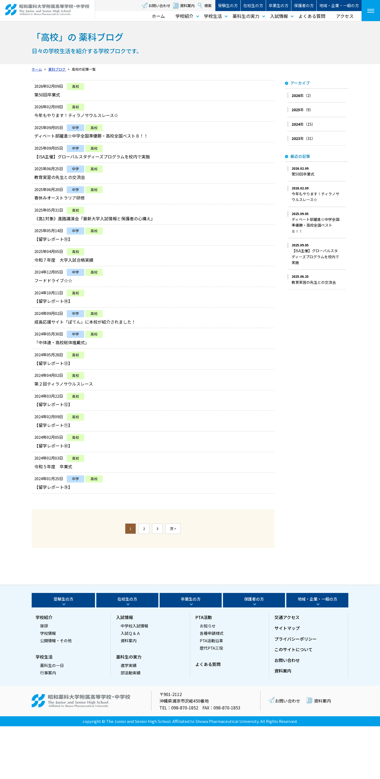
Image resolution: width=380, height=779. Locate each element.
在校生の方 (253, 5)
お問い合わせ (159, 5)
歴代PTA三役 (211, 700)
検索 (208, 5)
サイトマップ (287, 681)
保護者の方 (304, 5)
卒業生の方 (278, 5)
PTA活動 (203, 670)
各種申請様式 (212, 686)
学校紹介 (184, 16)
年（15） (303, 124)
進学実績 (128, 718)
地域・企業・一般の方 (339, 5)
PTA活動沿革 (211, 693)
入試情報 (279, 16)
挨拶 (44, 678)
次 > (173, 581)
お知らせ (208, 678)
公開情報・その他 (56, 693)
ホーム (158, 16)
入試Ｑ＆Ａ (130, 686)
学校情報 (48, 686)
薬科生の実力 (245, 16)
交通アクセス (287, 670)
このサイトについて (293, 702)
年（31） (303, 138)
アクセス (345, 16)
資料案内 (187, 5)
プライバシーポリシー (295, 691)
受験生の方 (228, 5)
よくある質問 (311, 16)
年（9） (302, 109)
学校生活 (213, 16)
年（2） (302, 95)
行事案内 (48, 725)
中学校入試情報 (134, 678)
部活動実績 (130, 725)
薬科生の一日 (52, 718)
